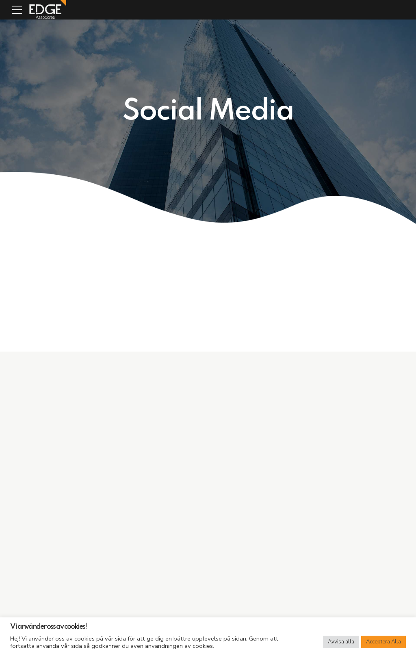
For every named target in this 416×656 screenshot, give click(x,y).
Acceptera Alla (383, 641)
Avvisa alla (341, 641)
